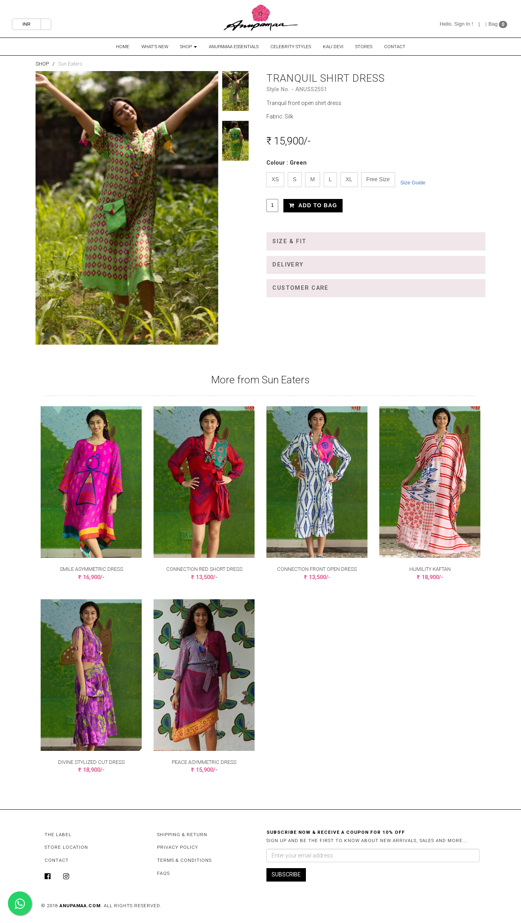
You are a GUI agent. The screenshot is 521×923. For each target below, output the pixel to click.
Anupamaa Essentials (234, 46)
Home (122, 46)
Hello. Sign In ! (456, 24)
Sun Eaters (70, 64)
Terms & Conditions (184, 860)
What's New (154, 46)
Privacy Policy (177, 847)
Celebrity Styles (290, 46)
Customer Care (300, 288)
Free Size (378, 179)
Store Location (66, 847)
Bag (492, 24)
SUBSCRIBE (286, 874)
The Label (58, 834)
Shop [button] (188, 46)
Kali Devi (333, 46)
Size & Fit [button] (289, 241)
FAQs (163, 873)
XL (349, 179)
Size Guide (412, 183)
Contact (394, 46)
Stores (363, 46)
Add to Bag (313, 205)
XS (275, 179)
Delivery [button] (287, 265)
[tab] (376, 241)
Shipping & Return (182, 834)
